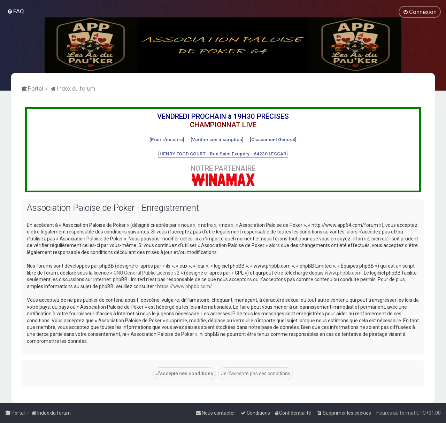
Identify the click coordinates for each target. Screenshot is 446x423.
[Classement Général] (273, 139)
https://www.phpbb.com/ (184, 286)
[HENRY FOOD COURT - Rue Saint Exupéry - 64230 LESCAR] (223, 153)
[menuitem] (15, 11)
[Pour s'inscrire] (166, 139)
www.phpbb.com (343, 273)
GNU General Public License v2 (146, 273)
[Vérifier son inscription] (217, 139)
